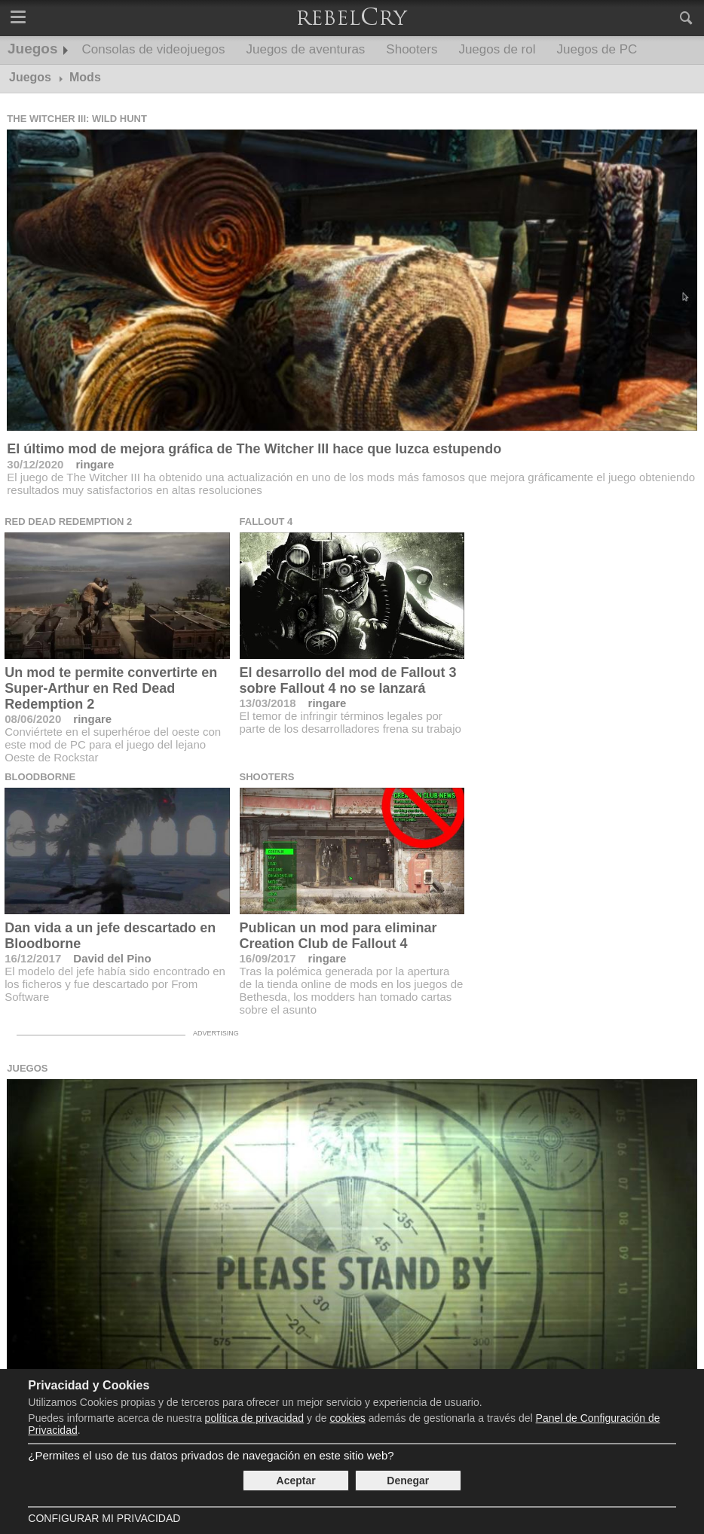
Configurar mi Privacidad (104, 1518)
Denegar (408, 1481)
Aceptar (296, 1481)
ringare (94, 464)
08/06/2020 (33, 718)
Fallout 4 (266, 521)
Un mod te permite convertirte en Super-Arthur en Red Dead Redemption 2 (111, 688)
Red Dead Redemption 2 (68, 521)
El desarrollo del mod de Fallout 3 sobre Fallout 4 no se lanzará (348, 680)
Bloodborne (40, 776)
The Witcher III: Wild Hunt (77, 118)
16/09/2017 (268, 958)
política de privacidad (255, 1418)
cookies (347, 1418)
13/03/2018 (268, 703)
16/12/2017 (33, 958)
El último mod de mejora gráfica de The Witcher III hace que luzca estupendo (254, 448)
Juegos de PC (596, 49)
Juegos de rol (496, 49)
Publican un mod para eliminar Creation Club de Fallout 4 (338, 935)
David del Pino (112, 958)
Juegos (33, 48)
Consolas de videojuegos (153, 49)
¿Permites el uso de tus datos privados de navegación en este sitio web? (210, 1455)
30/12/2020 (35, 464)
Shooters (411, 49)
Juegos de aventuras (306, 49)
